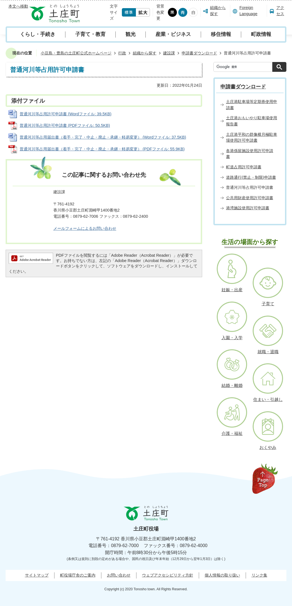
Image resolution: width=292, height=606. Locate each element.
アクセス (280, 10)
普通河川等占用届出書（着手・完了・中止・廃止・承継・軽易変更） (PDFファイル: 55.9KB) (102, 149)
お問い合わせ (119, 575)
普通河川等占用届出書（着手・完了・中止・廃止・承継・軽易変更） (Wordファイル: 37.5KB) (103, 137)
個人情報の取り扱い (222, 575)
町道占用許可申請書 (243, 167)
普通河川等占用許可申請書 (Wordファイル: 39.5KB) (65, 114)
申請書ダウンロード (199, 53)
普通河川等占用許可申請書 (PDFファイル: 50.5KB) (65, 125)
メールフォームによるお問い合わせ (84, 228)
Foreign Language (248, 10)
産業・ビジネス (173, 34)
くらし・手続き (37, 34)
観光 (131, 34)
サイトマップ (37, 575)
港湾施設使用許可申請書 (247, 208)
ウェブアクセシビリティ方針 (167, 575)
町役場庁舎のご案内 (77, 575)
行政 (122, 53)
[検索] (244, 67)
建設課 (169, 53)
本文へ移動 (18, 6)
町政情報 (261, 34)
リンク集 (259, 575)
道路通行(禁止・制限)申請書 (251, 177)
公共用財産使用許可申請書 (249, 198)
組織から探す (218, 10)
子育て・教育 (90, 34)
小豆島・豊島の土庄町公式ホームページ (76, 53)
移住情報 (221, 34)
